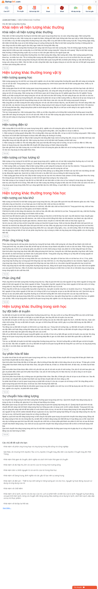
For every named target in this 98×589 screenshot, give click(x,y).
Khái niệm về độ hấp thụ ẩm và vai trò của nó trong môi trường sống (32, 465)
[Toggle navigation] (96, 1)
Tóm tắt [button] (5, 68)
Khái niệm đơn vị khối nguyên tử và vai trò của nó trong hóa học (30, 470)
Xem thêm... (7, 508)
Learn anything (9, 20)
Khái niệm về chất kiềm (13, 488)
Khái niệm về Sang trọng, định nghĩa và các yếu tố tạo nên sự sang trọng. (34, 475)
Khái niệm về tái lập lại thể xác (16, 503)
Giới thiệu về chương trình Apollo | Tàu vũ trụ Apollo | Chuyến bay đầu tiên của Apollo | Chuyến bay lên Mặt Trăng (47, 453)
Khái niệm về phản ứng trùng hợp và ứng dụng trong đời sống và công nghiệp (36, 446)
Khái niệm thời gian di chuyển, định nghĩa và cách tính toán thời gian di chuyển (36, 459)
